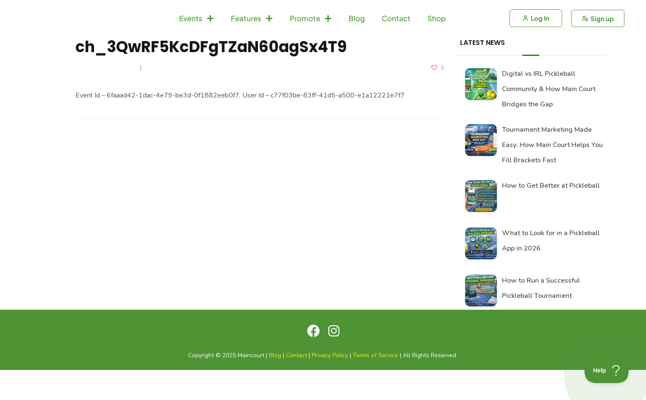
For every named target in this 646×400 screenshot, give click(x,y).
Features (252, 33)
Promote (311, 33)
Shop (436, 33)
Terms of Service (375, 386)
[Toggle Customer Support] (607, 370)
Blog (357, 33)
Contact (396, 33)
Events (196, 33)
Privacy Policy (330, 386)
